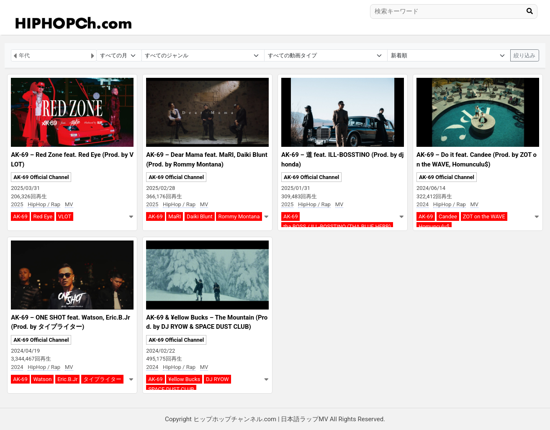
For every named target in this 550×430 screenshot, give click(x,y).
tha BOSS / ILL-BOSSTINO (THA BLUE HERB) (337, 226)
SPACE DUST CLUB (171, 389)
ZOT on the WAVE (484, 216)
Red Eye (42, 216)
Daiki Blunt (200, 216)
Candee (448, 216)
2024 (422, 204)
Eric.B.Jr (67, 379)
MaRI (174, 216)
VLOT (64, 216)
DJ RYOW (217, 379)
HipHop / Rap (44, 204)
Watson (42, 379)
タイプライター (102, 379)
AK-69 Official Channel (41, 177)
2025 (17, 204)
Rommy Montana (239, 216)
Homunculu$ (434, 226)
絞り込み (524, 55)
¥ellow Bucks (184, 379)
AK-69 (20, 216)
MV (69, 204)
